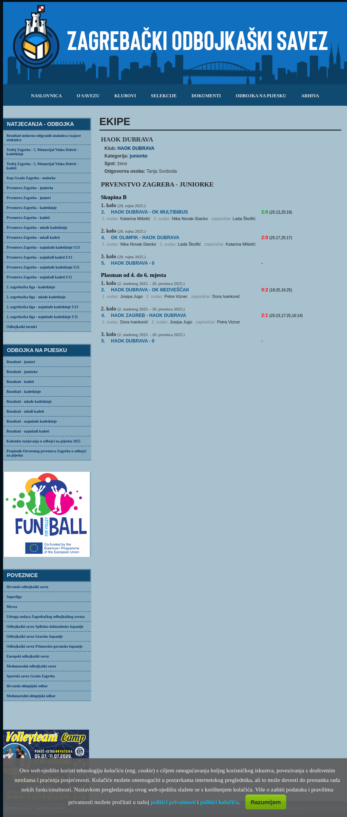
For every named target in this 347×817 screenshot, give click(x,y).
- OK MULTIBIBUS (149, 212)
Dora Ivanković (226, 296)
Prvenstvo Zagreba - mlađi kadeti (33, 237)
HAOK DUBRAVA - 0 (132, 263)
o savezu (88, 95)
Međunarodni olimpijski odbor (30, 696)
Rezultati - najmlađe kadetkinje (31, 421)
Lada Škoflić (244, 218)
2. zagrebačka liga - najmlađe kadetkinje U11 (42, 317)
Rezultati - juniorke (22, 372)
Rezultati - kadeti (20, 382)
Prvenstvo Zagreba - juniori (28, 198)
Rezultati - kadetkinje (23, 391)
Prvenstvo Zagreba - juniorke (30, 188)
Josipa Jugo (131, 296)
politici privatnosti (173, 802)
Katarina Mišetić (135, 218)
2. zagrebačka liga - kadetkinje (30, 287)
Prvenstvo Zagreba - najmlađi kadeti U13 (39, 257)
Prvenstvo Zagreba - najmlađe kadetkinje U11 (42, 267)
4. (103, 237)
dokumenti (206, 95)
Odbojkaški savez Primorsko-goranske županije (44, 646)
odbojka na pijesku (261, 95)
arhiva (310, 95)
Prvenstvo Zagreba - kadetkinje (31, 208)
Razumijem (266, 802)
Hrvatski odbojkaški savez (27, 587)
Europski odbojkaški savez (27, 656)
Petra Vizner (175, 296)
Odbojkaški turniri (21, 327)
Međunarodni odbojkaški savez (31, 666)
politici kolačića (219, 802)
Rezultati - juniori (20, 362)
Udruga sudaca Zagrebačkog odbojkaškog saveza (45, 616)
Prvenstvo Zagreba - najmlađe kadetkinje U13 (43, 247)
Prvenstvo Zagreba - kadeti (28, 218)
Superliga (14, 597)
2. (103, 212)
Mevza (11, 607)
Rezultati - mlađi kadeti (25, 411)
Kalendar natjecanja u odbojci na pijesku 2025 (43, 441)
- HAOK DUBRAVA (145, 237)
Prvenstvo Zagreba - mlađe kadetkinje (36, 227)
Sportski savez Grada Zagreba (30, 676)
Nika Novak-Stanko (190, 218)
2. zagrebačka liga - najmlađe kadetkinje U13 (42, 307)
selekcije (164, 95)
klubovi (125, 95)
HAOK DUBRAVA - (150, 290)
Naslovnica (46, 95)
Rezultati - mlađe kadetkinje (29, 401)
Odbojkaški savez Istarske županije (34, 636)
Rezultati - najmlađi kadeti (27, 431)
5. (103, 263)
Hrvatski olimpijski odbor (27, 686)
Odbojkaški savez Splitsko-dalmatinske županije (44, 626)
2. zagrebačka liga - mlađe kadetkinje (36, 297)
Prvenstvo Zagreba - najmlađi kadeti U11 (39, 277)
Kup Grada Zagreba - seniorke (30, 178)
